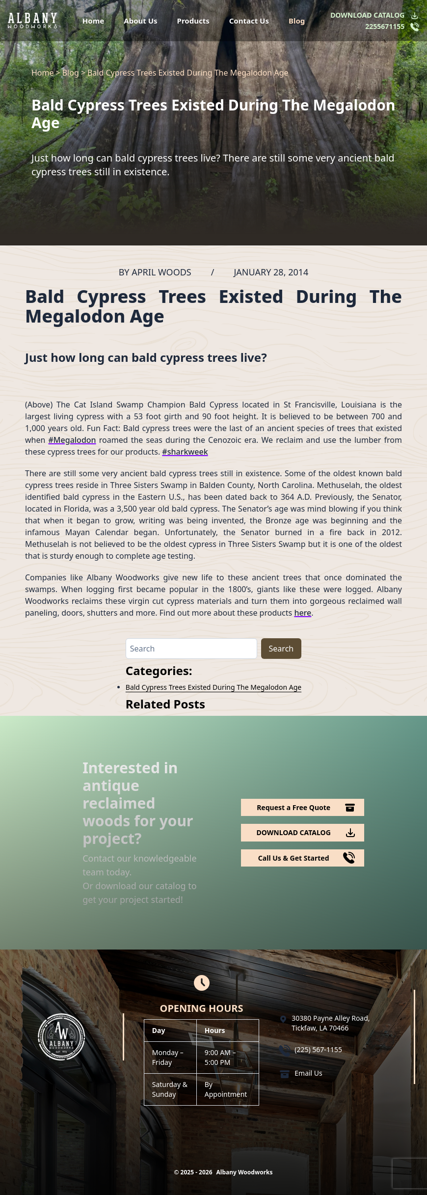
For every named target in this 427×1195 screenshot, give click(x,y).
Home (93, 21)
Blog (297, 21)
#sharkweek (185, 451)
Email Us (308, 1073)
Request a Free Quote (293, 807)
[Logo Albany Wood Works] (32, 20)
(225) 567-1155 (318, 1049)
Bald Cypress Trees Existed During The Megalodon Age (213, 687)
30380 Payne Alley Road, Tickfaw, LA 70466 (331, 1022)
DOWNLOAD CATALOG (367, 15)
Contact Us (249, 21)
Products (193, 21)
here (302, 612)
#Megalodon (72, 440)
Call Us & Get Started (293, 858)
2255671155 (384, 26)
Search (281, 648)
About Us (140, 21)
